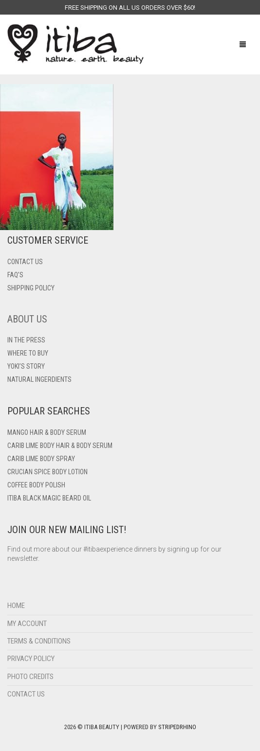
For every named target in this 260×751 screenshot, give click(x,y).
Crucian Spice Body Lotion (47, 472)
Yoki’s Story (26, 366)
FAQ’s (15, 275)
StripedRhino (177, 727)
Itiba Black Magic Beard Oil (49, 498)
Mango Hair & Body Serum (46, 432)
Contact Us (26, 694)
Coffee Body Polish (36, 485)
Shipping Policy (31, 288)
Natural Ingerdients (39, 379)
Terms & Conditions (39, 641)
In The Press (26, 340)
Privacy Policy (31, 658)
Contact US (25, 262)
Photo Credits (30, 676)
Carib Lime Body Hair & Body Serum (59, 445)
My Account (27, 623)
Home (16, 605)
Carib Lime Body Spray (41, 459)
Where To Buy (27, 353)
